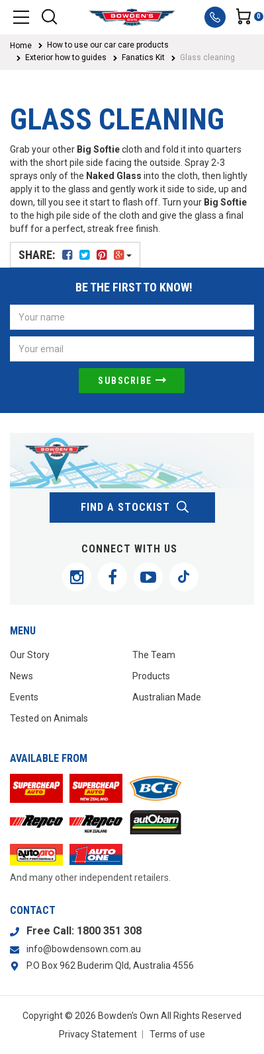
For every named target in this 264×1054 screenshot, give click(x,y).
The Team (153, 655)
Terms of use (177, 1034)
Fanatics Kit (143, 57)
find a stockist (135, 507)
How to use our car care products (108, 45)
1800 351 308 (109, 930)
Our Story (30, 655)
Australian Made (166, 697)
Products (151, 676)
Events (24, 697)
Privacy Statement (98, 1034)
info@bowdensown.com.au (83, 949)
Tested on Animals (49, 718)
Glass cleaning (207, 57)
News (21, 676)
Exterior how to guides (66, 57)
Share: (75, 255)
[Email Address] (132, 348)
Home (21, 45)
